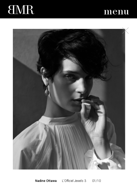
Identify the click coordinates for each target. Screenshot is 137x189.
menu (116, 11)
